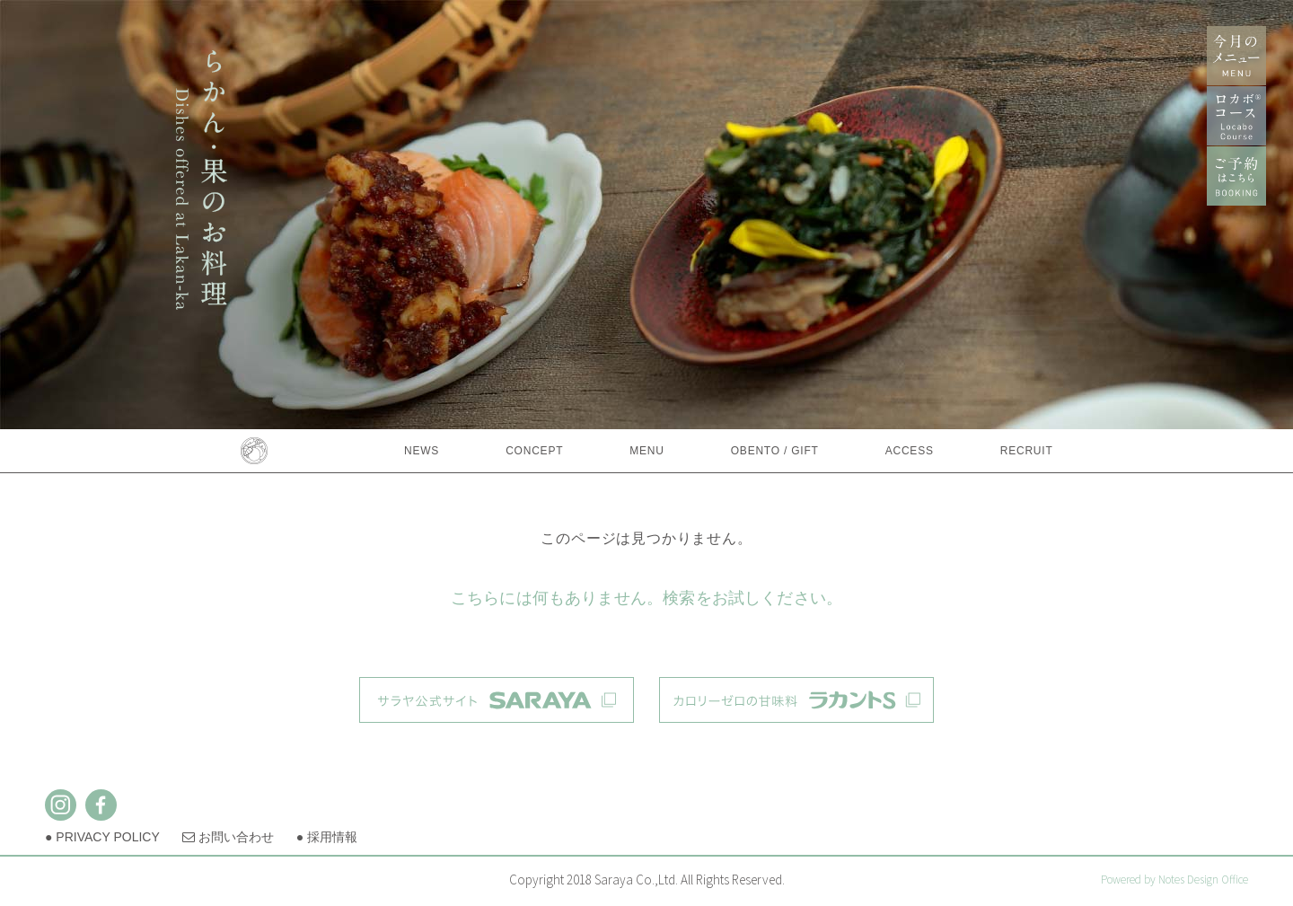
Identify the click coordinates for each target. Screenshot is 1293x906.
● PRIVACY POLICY (102, 837)
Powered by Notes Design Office (1174, 879)
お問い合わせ (228, 837)
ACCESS (909, 450)
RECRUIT (1026, 450)
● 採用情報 (326, 837)
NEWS (421, 450)
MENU (646, 450)
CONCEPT (534, 450)
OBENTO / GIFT (775, 450)
